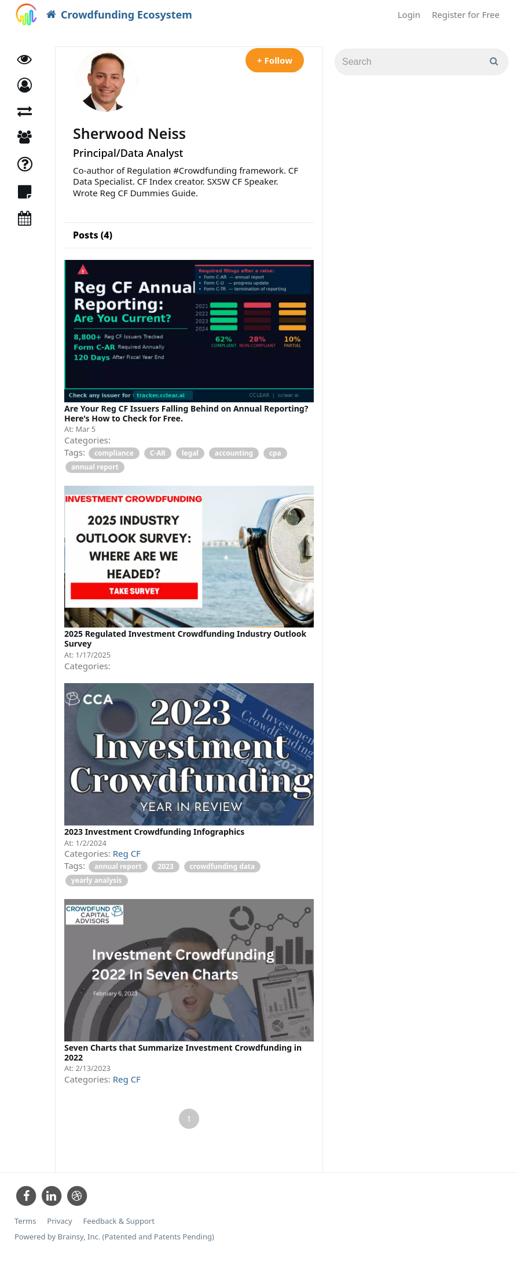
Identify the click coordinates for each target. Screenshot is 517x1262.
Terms (25, 1221)
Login (409, 14)
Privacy (59, 1221)
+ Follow (274, 60)
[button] (25, 85)
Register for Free (466, 14)
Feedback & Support (119, 1221)
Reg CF (127, 853)
